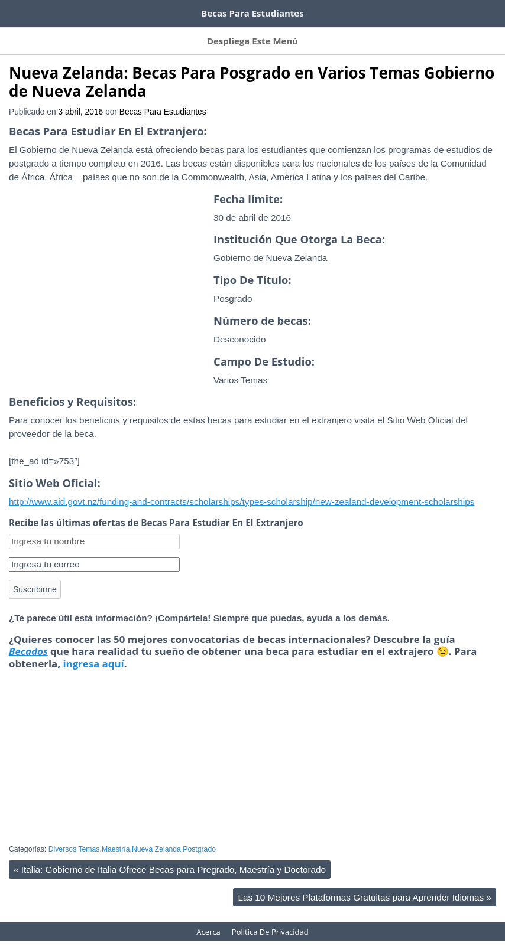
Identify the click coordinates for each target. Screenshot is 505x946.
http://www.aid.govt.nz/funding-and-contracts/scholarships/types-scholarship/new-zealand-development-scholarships (241, 490)
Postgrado (199, 837)
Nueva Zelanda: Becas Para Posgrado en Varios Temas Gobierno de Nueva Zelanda (251, 70)
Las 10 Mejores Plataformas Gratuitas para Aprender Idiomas (364, 885)
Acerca (473, 33)
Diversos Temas (74, 837)
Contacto (426, 33)
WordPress (224, 937)
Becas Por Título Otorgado (345, 33)
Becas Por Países (133, 33)
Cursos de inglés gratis (57, 11)
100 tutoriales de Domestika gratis (195, 11)
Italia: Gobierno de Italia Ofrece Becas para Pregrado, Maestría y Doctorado (170, 858)
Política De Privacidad (270, 920)
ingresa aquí (92, 651)
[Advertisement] (108, 290)
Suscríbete (65, 33)
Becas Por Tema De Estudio (230, 33)
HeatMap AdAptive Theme (295, 937)
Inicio (18, 33)
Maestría (116, 837)
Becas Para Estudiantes (162, 100)
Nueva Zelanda (156, 837)
